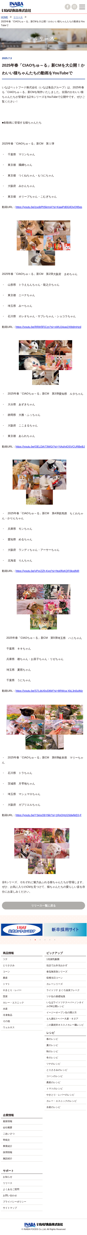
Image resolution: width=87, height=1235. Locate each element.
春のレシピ (52, 1039)
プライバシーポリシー (14, 1201)
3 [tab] (41, 940)
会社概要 (7, 1127)
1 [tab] (31, 940)
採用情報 (7, 1152)
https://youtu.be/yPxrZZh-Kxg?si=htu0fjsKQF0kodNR (47, 570)
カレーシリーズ (54, 984)
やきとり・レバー (12, 990)
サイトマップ (10, 1208)
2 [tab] (36, 940)
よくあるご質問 (11, 1189)
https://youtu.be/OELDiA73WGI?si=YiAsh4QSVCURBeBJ (50, 446)
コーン (6, 971)
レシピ (50, 1032)
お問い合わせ (10, 1195)
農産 (5, 977)
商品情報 (8, 953)
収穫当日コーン (54, 977)
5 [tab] (50, 940)
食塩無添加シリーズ (56, 971)
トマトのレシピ (54, 1088)
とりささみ (9, 965)
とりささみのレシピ (56, 1070)
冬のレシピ (52, 1057)
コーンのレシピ (54, 1076)
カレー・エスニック (13, 1002)
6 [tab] (55, 940)
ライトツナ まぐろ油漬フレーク (63, 990)
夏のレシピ (52, 1045)
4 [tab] (45, 940)
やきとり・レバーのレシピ (60, 1094)
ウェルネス (9, 1027)
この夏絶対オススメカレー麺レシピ (65, 1025)
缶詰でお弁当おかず (56, 965)
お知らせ (7, 1177)
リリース (7, 1183)
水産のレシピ (53, 1107)
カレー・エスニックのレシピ (61, 1101)
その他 (6, 1021)
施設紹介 (7, 1158)
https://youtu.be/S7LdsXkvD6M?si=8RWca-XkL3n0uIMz (49, 690)
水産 (5, 1008)
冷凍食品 (7, 1015)
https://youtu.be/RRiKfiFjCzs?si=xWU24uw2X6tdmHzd (48, 326)
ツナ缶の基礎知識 (55, 996)
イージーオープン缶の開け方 (61, 1012)
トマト (6, 984)
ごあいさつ (9, 1133)
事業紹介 (7, 1146)
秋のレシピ (52, 1051)
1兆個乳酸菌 (52, 959)
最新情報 (7, 1121)
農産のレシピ (53, 1082)
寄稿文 (6, 1140)
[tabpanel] (65, 929)
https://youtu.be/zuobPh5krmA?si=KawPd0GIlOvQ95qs (49, 207)
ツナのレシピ (53, 1063)
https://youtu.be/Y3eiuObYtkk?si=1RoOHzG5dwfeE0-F (49, 815)
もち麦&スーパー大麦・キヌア (62, 1018)
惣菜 (5, 996)
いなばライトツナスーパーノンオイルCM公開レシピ (65, 1004)
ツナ (5, 959)
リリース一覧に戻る (43, 905)
